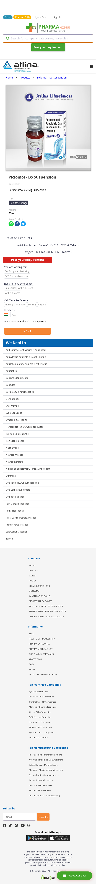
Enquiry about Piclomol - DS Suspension (27, 321)
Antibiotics (11, 370)
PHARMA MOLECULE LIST (41, 649)
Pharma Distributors (38, 737)
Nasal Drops (12, 447)
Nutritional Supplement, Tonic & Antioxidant (28, 468)
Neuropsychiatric (14, 461)
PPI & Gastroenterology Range (21, 517)
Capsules (10, 384)
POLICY (32, 580)
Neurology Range (14, 454)
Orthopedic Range (15, 496)
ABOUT (32, 565)
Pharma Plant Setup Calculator (46, 616)
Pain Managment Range (17, 503)
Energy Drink (12, 405)
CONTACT (33, 570)
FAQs (31, 664)
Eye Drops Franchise (38, 691)
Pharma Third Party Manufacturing (45, 754)
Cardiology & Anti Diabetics (20, 391)
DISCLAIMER (34, 591)
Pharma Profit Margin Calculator (47, 611)
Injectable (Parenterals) (17, 433)
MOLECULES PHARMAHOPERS (43, 674)
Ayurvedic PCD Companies (41, 732)
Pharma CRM (22, 17)
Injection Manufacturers (40, 785)
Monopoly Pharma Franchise (42, 706)
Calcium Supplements (17, 377)
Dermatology (12, 398)
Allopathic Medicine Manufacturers (46, 770)
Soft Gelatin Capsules (16, 531)
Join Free (41, 17)
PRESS (32, 669)
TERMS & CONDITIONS (39, 585)
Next (27, 331)
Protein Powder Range (17, 524)
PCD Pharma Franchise (40, 717)
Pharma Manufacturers (40, 790)
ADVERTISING (35, 659)
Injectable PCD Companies (41, 696)
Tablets (9, 538)
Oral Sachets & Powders (18, 489)
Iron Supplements (15, 440)
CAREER (32, 575)
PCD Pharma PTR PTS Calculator (46, 606)
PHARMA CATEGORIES (39, 643)
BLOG (32, 633)
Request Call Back (74, 875)
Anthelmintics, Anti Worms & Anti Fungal (26, 349)
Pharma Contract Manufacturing (44, 795)
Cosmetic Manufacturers (41, 780)
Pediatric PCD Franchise (40, 727)
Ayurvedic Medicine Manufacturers (46, 759)
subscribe (43, 817)
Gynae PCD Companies (40, 712)
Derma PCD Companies (40, 722)
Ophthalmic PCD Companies (42, 701)
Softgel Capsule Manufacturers (43, 765)
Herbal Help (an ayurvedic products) (24, 426)
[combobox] (48, 38)
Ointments (11, 475)
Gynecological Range (16, 419)
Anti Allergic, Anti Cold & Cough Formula (26, 356)
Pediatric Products (15, 510)
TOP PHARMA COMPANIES (41, 654)
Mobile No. (9, 310)
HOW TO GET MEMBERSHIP (42, 638)
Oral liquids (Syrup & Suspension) (22, 482)
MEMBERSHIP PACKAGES (40, 601)
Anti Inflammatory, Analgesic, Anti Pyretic (26, 363)
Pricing (8, 17)
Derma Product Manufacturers (43, 775)
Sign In (57, 17)
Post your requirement (48, 47)
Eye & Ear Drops (14, 412)
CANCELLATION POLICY (40, 596)
